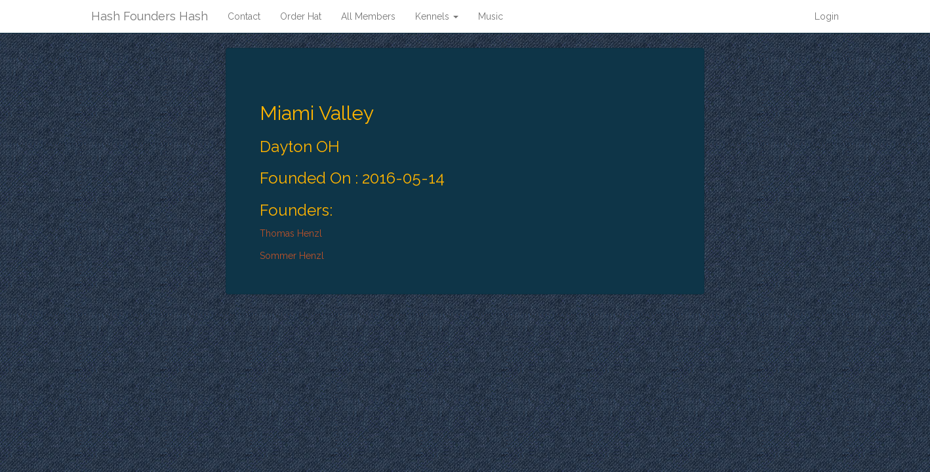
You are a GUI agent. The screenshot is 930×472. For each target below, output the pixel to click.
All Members (368, 16)
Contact (244, 16)
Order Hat (300, 16)
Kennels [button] (436, 16)
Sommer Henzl (292, 255)
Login (827, 16)
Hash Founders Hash (149, 16)
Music (490, 16)
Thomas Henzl (291, 233)
